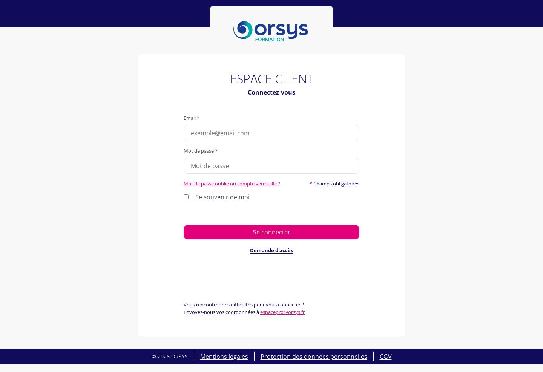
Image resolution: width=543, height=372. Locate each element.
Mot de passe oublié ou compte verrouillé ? (232, 183)
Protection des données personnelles (314, 356)
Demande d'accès (271, 250)
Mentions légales (224, 356)
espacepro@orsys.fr (282, 312)
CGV (386, 356)
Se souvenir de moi (222, 197)
